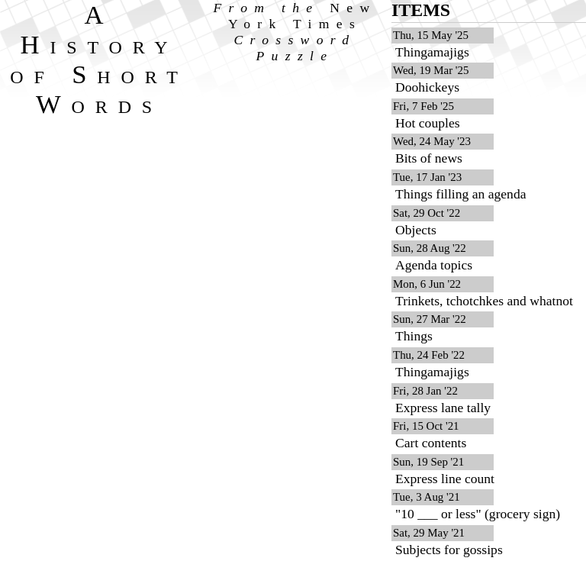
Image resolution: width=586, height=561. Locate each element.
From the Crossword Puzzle (295, 31)
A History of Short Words (99, 59)
